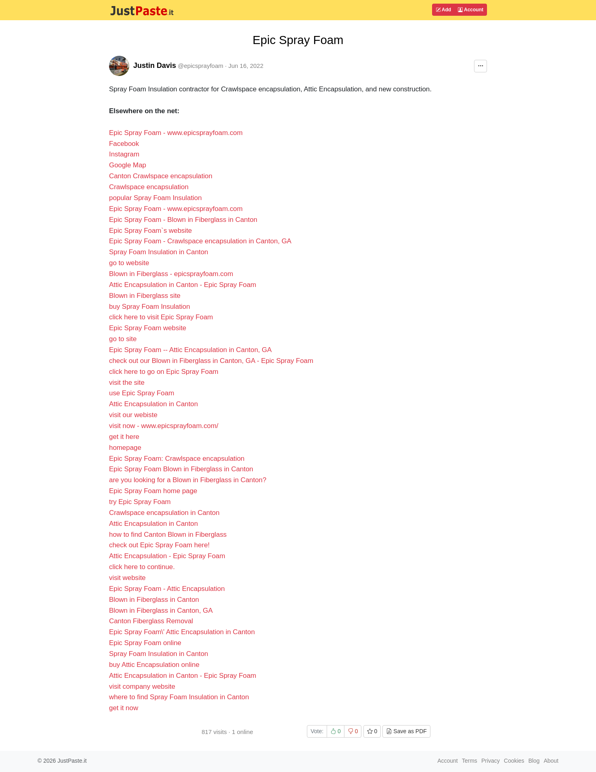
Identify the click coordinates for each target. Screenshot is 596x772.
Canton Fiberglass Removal (151, 621)
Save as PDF (406, 731)
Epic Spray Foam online (145, 643)
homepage (125, 447)
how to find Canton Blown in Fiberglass (168, 534)
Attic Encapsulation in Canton (153, 404)
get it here (124, 437)
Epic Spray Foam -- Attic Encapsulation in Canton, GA (190, 350)
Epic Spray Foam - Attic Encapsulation (167, 589)
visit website (127, 578)
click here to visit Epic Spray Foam (161, 317)
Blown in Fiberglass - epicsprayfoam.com (171, 274)
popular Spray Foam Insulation (155, 198)
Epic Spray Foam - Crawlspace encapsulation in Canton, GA (200, 241)
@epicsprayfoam (200, 65)
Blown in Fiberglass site (144, 296)
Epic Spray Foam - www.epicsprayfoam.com (176, 133)
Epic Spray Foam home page (153, 491)
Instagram (124, 154)
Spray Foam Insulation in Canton (158, 252)
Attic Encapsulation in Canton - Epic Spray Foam (182, 285)
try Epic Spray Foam (140, 502)
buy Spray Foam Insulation (149, 306)
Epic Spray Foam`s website (150, 230)
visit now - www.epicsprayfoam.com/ (163, 426)
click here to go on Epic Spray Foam (163, 371)
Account (470, 10)
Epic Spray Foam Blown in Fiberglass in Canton (181, 469)
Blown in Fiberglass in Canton (154, 599)
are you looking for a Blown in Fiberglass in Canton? (188, 480)
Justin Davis (154, 65)
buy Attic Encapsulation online (154, 665)
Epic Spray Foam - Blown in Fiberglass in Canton (183, 220)
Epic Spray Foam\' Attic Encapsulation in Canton (182, 632)
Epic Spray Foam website (147, 328)
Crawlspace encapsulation (149, 187)
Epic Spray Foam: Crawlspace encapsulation (177, 458)
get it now (123, 708)
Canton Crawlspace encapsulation (160, 176)
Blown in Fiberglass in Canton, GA (161, 610)
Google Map (127, 165)
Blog (533, 760)
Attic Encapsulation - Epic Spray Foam (167, 556)
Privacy (490, 760)
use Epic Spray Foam (141, 393)
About (551, 760)
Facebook (124, 144)
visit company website (142, 686)
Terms (469, 760)
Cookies (514, 760)
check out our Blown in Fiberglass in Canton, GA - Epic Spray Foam (211, 361)
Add (443, 10)
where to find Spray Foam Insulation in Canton (179, 697)
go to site (122, 339)
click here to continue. (142, 567)
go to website (129, 263)
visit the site (127, 382)
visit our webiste (133, 415)
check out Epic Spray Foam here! (159, 545)
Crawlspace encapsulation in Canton (164, 513)
